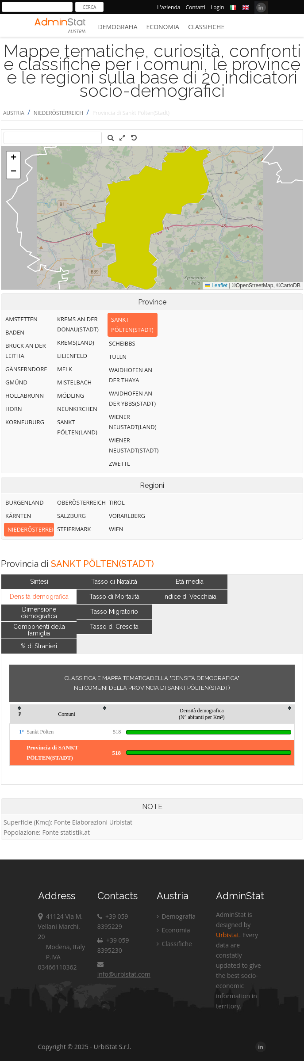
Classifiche (206, 27)
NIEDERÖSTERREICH (58, 113)
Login (217, 7)
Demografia (118, 27)
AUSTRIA (13, 113)
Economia (162, 27)
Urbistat (227, 935)
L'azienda (168, 7)
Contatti (195, 7)
